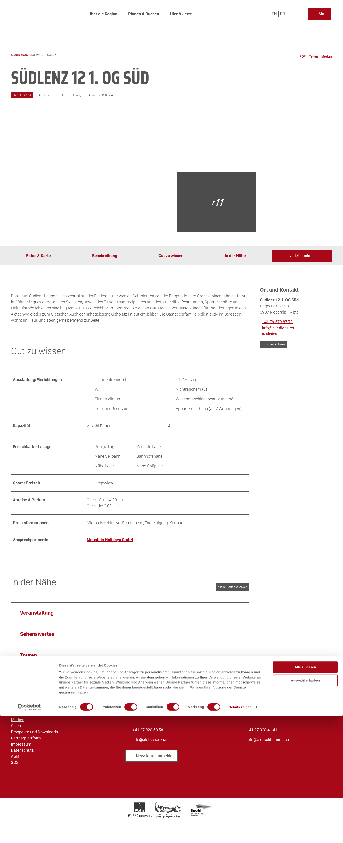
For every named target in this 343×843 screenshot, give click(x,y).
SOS (15, 762)
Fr (283, 12)
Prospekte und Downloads (34, 732)
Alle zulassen (305, 794)
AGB (15, 756)
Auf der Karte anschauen (232, 587)
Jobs (15, 713)
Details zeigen (240, 834)
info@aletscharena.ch (152, 739)
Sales (16, 725)
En (275, 12)
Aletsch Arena (19, 55)
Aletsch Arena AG (26, 701)
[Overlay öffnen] (295, 12)
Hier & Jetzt (181, 12)
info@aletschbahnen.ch (268, 739)
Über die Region (102, 12)
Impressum (21, 744)
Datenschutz (22, 750)
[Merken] (326, 55)
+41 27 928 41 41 (262, 730)
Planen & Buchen (143, 12)
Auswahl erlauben (305, 807)
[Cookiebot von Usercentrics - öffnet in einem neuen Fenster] (29, 834)
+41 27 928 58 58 (147, 730)
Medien (17, 719)
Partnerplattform (26, 738)
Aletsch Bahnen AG (28, 707)
